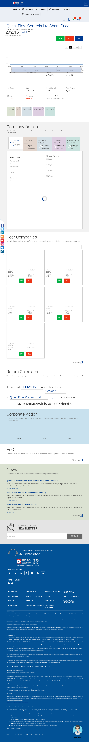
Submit (74, 536)
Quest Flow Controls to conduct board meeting (26, 492)
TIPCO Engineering (63, 255)
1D (70, 47)
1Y (80, 47)
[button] (26, 32)
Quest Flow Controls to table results (22, 504)
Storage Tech (63, 292)
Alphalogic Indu (26, 292)
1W (73, 47)
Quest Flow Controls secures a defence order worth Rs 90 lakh (32, 481)
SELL (29, 280)
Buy (60, 38)
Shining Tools (25, 329)
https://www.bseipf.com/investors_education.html (17, 702)
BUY (21, 280)
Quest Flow (25, 255)
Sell (70, 38)
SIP (79, 38)
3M (77, 47)
